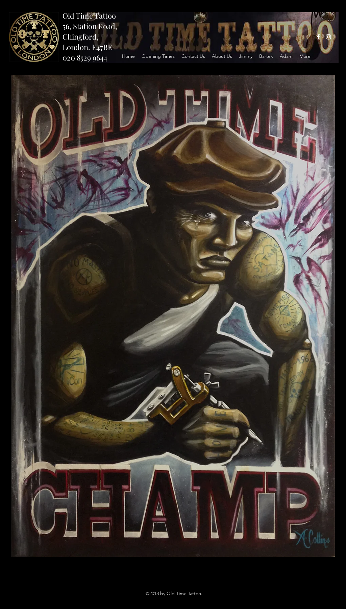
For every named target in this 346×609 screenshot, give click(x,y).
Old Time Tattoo (89, 15)
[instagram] (328, 36)
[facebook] (318, 36)
